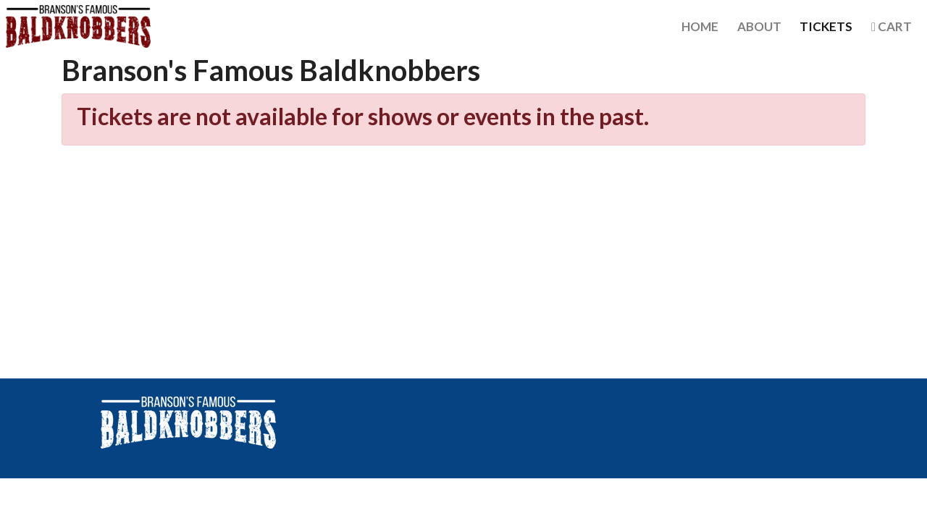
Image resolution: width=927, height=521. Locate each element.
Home (699, 26)
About (759, 26)
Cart (891, 26)
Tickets (826, 26)
